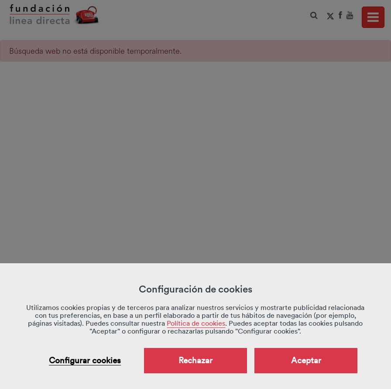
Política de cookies (196, 323)
